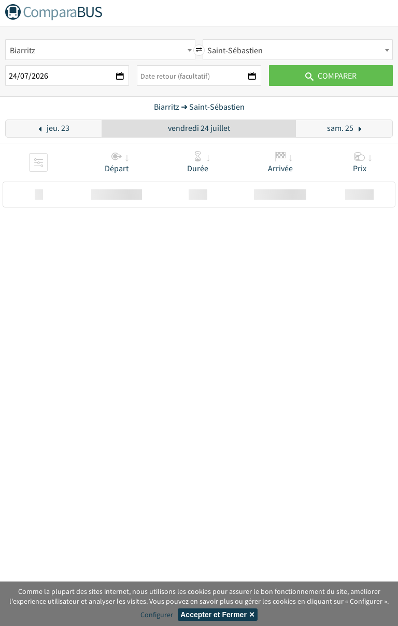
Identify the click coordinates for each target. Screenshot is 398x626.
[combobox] (100, 49)
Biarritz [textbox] (22, 50)
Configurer (156, 614)
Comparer (331, 75)
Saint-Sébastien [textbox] (235, 50)
